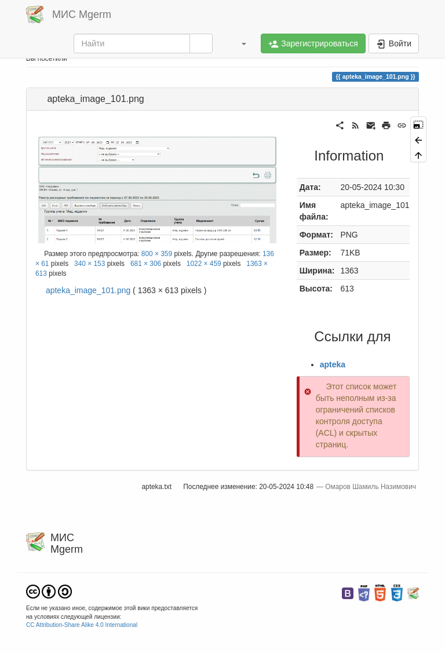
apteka (332, 364)
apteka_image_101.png (88, 290)
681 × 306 (145, 264)
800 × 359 (156, 254)
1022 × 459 (204, 264)
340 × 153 (89, 264)
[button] (238, 43)
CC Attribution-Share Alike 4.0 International (81, 625)
